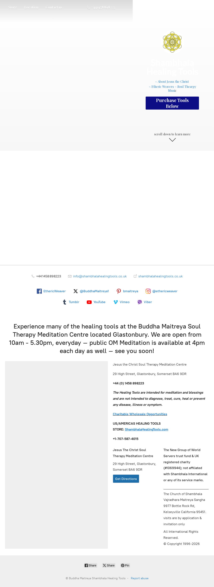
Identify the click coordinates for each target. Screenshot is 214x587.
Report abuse (140, 578)
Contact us (54, 7)
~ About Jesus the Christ (172, 81)
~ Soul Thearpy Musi (182, 88)
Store (12, 7)
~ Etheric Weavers (161, 86)
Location (31, 7)
